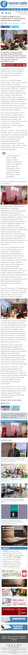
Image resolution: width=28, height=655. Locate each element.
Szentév (19, 553)
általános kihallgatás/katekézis (11, 567)
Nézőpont (23, 638)
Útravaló (4, 559)
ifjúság (10, 551)
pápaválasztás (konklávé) (9, 553)
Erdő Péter (16, 551)
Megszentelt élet (13, 638)
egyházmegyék (7, 555)
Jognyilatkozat (17, 652)
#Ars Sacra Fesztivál (7, 414)
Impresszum (4, 652)
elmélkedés (12, 565)
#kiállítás (13, 416)
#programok (12, 417)
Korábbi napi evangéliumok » (20, 544)
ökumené (11, 559)
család (5, 550)
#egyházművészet (20, 414)
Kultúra (4, 23)
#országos (4, 417)
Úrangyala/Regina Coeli (9, 563)
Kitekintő (4, 638)
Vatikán (18, 565)
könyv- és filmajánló (13, 561)
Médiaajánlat (10, 652)
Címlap (4, 636)
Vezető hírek (6, 440)
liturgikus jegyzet (18, 555)
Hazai (8, 636)
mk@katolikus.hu (17, 649)
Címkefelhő (5, 548)
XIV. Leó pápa (15, 557)
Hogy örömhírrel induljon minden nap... (10, 529)
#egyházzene (5, 416)
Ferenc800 (5, 557)
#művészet (20, 416)
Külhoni (22, 636)
